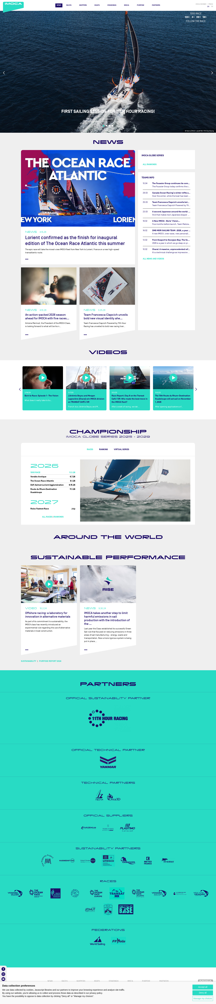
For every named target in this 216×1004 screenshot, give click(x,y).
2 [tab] (106, 126)
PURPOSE (140, 5)
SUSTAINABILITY (28, 661)
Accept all (202, 987)
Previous (4, 73)
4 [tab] (112, 126)
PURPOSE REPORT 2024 (50, 661)
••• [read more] (26, 259)
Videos (108, 352)
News (59, 5)
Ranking (103, 449)
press (210, 4)
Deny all (203, 993)
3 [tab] (109, 126)
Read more (108, 119)
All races (47, 517)
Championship (108, 431)
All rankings (150, 164)
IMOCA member (201, 4)
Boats (97, 5)
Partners (156, 5)
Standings (111, 5)
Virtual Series (121, 449)
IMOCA (126, 5)
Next (212, 73)
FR (212, 7)
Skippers (83, 5)
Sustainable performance (108, 557)
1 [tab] (103, 126)
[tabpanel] (108, 72)
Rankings (59, 517)
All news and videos (153, 258)
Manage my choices (202, 998)
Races (68, 5)
